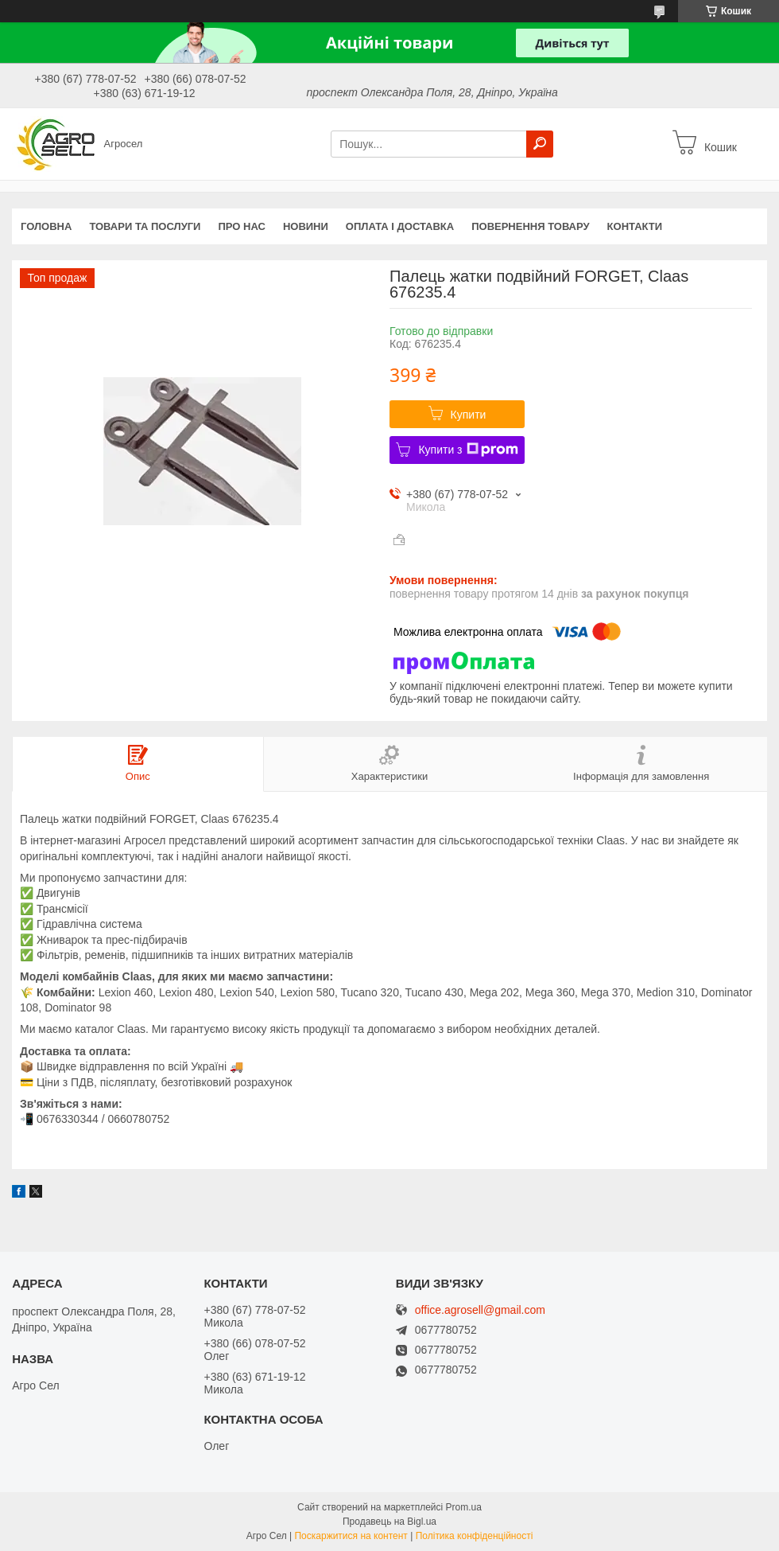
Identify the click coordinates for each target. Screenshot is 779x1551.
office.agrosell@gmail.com (480, 1310)
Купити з (467, 449)
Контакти (635, 226)
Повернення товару (530, 226)
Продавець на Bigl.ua (389, 1521)
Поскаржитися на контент (350, 1535)
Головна (46, 226)
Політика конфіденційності (474, 1535)
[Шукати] (539, 144)
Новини (305, 226)
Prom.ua (464, 1507)
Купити (468, 414)
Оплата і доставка (400, 226)
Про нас (241, 226)
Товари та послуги (144, 226)
